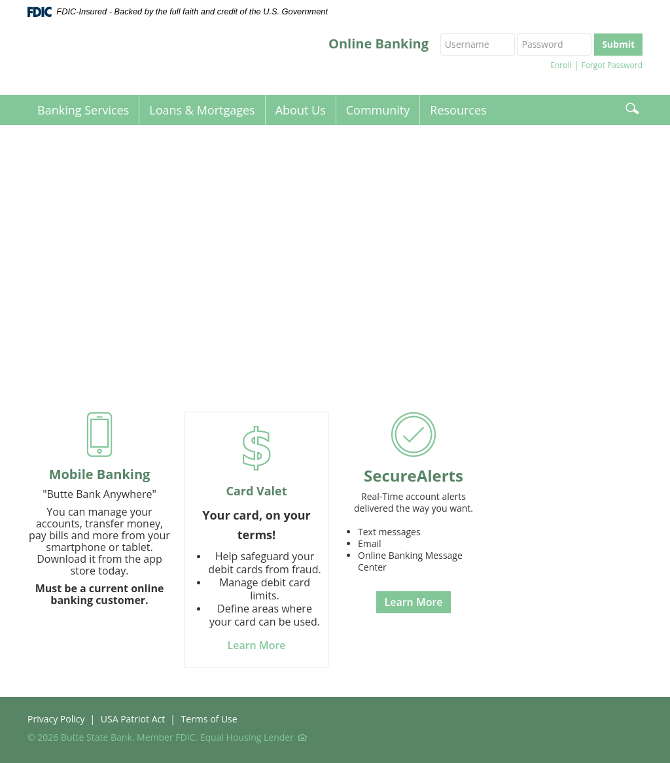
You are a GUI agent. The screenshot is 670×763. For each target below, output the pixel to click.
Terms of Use (209, 719)
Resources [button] (458, 110)
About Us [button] (300, 110)
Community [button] (378, 110)
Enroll (560, 65)
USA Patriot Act (133, 719)
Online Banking (378, 44)
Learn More (413, 602)
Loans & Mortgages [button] (202, 110)
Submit (618, 44)
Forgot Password (612, 65)
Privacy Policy (55, 719)
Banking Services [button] (83, 110)
